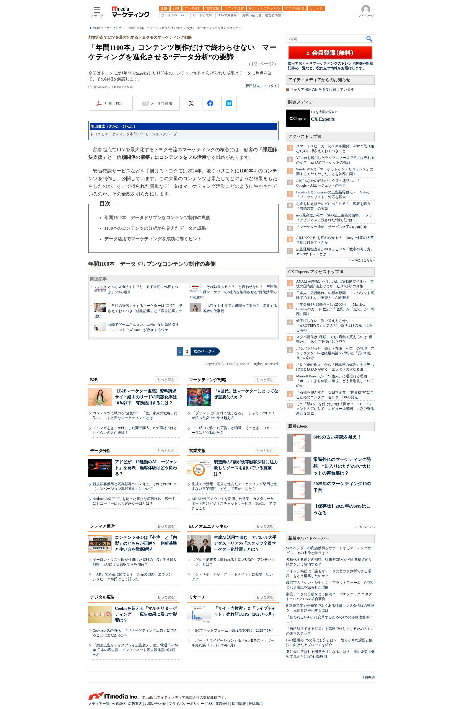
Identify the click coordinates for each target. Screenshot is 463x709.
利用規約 (369, 677)
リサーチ (197, 597)
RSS (209, 704)
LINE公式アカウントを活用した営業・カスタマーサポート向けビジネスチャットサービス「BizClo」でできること (234, 503)
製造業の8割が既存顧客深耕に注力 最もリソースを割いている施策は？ (248, 468)
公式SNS (118, 704)
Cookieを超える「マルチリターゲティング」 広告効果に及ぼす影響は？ (146, 614)
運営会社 (222, 704)
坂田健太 (253, 86)
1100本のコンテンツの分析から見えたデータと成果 (155, 228)
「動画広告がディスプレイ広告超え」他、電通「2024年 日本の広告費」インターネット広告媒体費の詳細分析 (135, 650)
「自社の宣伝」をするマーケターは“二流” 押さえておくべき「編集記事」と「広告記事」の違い (138, 311)
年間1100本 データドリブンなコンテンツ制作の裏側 (157, 217)
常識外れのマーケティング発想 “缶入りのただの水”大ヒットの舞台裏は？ (342, 466)
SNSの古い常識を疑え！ (337, 436)
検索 (369, 39)
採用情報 (239, 704)
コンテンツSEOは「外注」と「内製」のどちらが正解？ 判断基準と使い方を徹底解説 (146, 543)
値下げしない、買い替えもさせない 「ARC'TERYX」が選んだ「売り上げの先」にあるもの (334, 325)
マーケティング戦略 (207, 380)
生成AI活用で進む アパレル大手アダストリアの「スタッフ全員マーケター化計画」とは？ (245, 543)
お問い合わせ (155, 704)
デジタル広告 (102, 597)
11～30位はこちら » (362, 260)
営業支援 (197, 451)
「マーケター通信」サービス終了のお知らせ (331, 227)
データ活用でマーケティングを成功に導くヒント (153, 239)
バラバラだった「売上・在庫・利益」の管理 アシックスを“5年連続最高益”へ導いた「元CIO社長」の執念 (335, 353)
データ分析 (100, 451)
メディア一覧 (99, 704)
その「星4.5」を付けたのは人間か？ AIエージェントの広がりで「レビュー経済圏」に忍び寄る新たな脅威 (335, 408)
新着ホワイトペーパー (309, 538)
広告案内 (135, 704)
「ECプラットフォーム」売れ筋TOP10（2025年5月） (233, 630)
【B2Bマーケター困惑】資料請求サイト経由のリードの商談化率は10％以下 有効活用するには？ (146, 397)
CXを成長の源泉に (324, 112)
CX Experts (323, 119)
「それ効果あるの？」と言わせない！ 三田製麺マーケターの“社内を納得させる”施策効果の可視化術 (233, 292)
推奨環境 (256, 704)
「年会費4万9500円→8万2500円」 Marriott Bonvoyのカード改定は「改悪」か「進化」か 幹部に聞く (335, 309)
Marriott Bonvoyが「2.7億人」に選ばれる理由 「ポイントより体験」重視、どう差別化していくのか (335, 381)
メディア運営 (102, 526)
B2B (94, 380)
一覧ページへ (366, 527)
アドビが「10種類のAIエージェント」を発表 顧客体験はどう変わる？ (146, 468)
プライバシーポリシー (186, 704)
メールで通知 (161, 103)
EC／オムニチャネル (208, 526)
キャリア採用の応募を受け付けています (322, 89)
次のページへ (204, 351)
